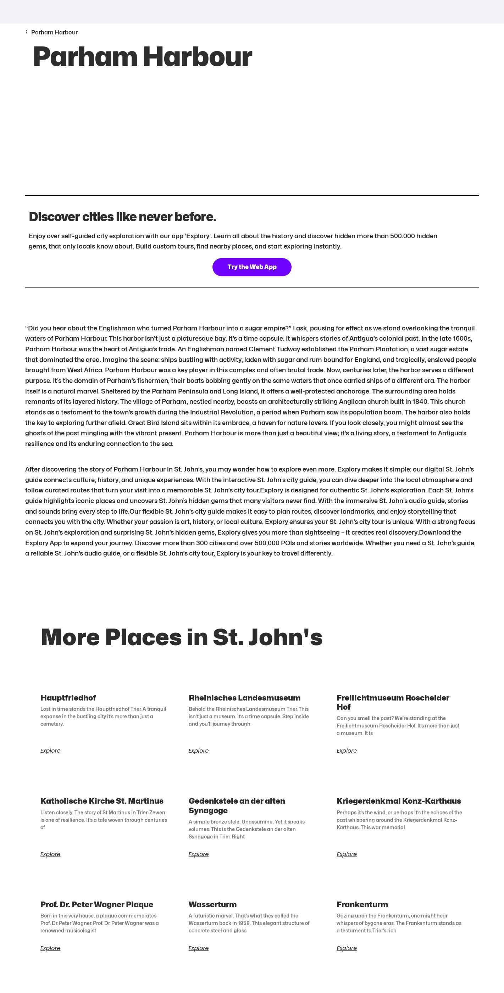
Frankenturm (362, 910)
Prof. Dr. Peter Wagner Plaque (96, 910)
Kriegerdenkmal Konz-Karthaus (399, 806)
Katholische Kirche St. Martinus (102, 806)
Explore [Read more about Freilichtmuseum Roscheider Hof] (347, 756)
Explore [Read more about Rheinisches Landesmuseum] (199, 756)
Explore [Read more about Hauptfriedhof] (50, 756)
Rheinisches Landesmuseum (245, 702)
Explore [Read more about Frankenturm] (347, 955)
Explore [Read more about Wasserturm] (199, 955)
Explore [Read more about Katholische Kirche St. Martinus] (50, 860)
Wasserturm (213, 910)
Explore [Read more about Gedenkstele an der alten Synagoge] (199, 860)
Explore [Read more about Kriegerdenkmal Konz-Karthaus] (347, 860)
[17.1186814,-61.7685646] (252, 141)
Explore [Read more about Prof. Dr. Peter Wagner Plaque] (50, 955)
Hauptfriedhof (68, 702)
